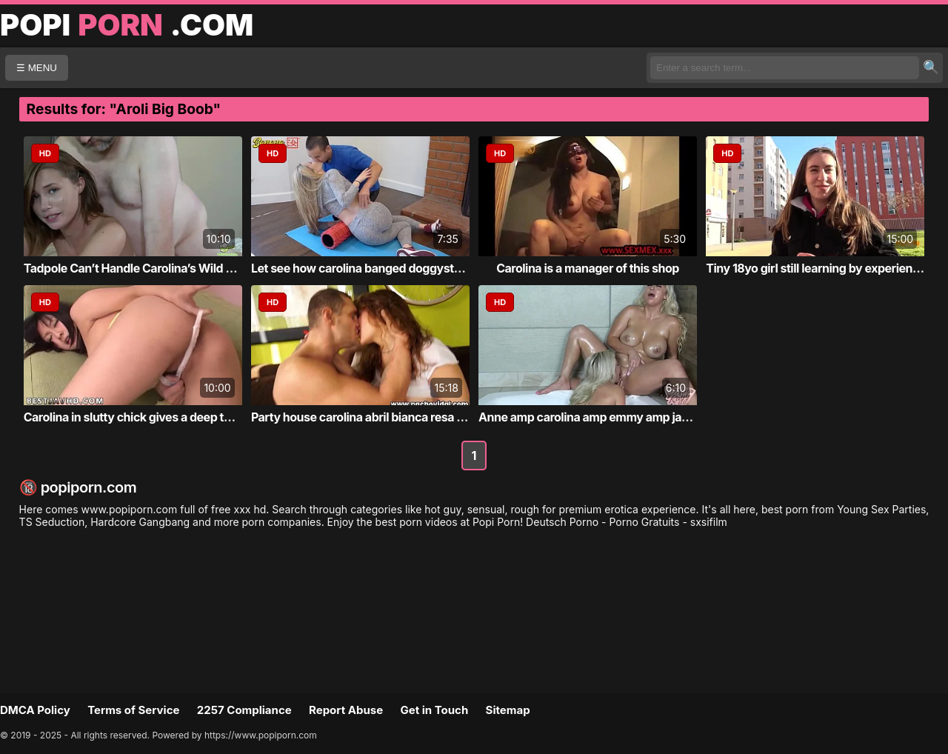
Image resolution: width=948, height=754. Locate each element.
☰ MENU (36, 67)
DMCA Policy (35, 710)
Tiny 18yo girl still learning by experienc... (817, 268)
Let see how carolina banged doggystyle (360, 268)
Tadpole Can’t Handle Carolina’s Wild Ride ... (143, 268)
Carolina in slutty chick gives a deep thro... (138, 417)
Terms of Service (133, 710)
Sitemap (508, 710)
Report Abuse (346, 710)
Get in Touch (434, 710)
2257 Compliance (244, 710)
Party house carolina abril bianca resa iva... (367, 417)
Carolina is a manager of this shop (587, 268)
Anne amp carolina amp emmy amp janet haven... (612, 417)
